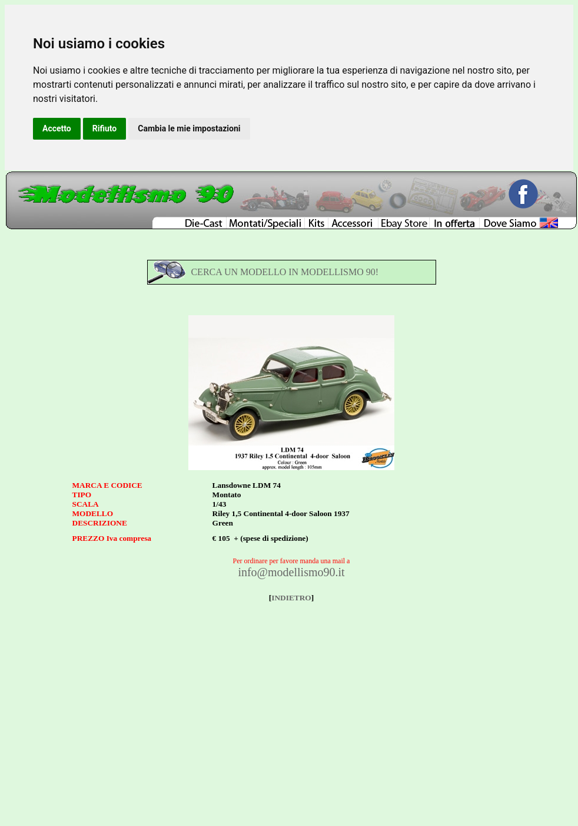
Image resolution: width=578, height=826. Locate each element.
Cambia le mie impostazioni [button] (189, 128)
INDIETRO (291, 597)
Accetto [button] (56, 128)
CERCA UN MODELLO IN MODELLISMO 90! (284, 272)
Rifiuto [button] (104, 128)
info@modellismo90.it (291, 572)
